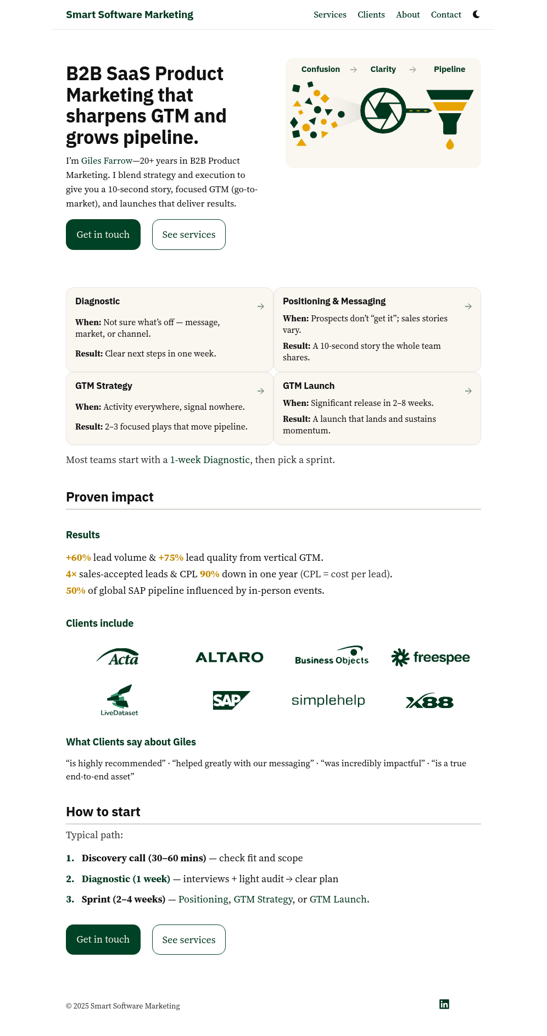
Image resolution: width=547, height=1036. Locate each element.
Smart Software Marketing (129, 14)
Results (83, 534)
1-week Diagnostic (210, 459)
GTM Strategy (262, 899)
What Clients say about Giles (131, 742)
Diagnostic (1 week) (126, 878)
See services (189, 234)
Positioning (203, 899)
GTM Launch (338, 899)
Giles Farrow (107, 160)
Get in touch (103, 234)
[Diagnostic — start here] (170, 329)
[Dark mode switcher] (476, 14)
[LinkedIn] (444, 1004)
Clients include (99, 623)
